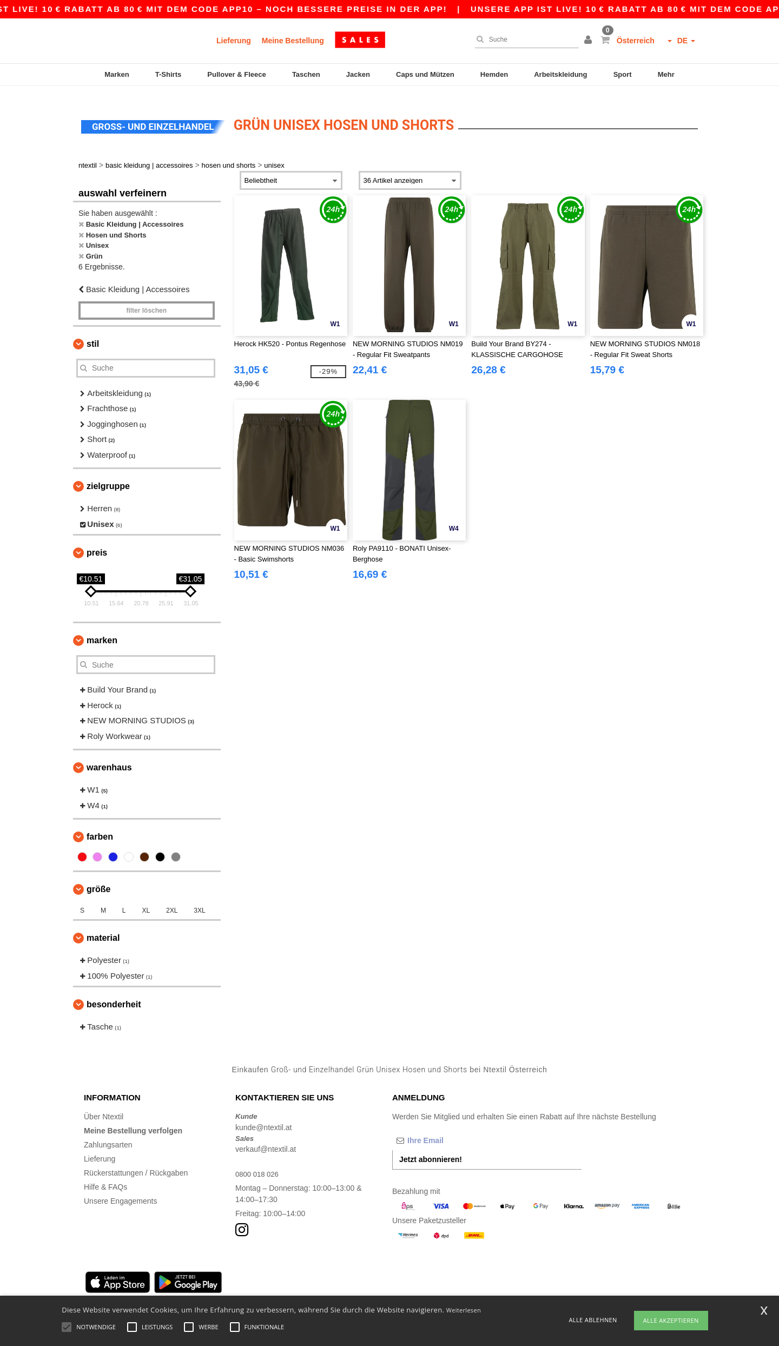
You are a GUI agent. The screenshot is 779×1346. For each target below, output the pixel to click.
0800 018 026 (258, 1164)
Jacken (358, 74)
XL (146, 901)
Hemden (494, 74)
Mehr (666, 74)
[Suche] (524, 39)
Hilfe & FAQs (105, 1177)
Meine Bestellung (293, 40)
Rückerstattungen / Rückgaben (136, 1163)
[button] (589, 40)
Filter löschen (146, 300)
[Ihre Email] (449, 1130)
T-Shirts (168, 74)
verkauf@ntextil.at (265, 1139)
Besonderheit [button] (114, 994)
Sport (622, 74)
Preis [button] (97, 542)
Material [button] (103, 928)
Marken (116, 74)
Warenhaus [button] (109, 757)
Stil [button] (93, 333)
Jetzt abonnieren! (430, 1149)
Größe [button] (98, 879)
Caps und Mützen (425, 74)
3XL (199, 901)
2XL (171, 901)
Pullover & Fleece (236, 74)
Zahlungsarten (108, 1135)
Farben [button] (100, 827)
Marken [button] (102, 630)
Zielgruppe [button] (108, 476)
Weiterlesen (463, 1310)
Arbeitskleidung (560, 74)
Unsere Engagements (120, 1191)
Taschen (306, 74)
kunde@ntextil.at (263, 1117)
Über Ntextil (103, 1107)
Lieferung (233, 40)
